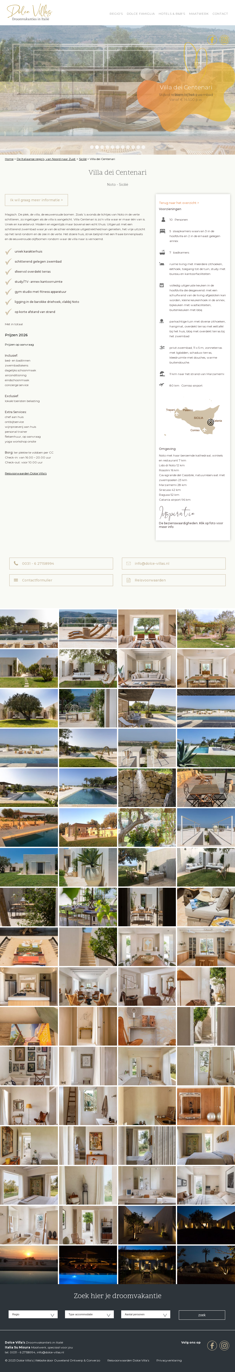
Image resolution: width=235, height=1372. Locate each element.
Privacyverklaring (169, 1360)
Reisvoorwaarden (150, 580)
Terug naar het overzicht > (179, 203)
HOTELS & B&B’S (172, 13)
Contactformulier (37, 580)
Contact (220, 13)
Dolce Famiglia (141, 13)
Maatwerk (199, 13)
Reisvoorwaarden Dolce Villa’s (26, 473)
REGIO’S (116, 13)
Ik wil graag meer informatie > (36, 200)
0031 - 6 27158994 (38, 563)
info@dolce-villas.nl (152, 563)
